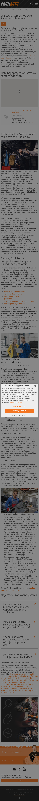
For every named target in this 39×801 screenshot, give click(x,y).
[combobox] (35, 386)
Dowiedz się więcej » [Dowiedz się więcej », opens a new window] (16, 402)
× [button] (36, 387)
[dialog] (19, 400)
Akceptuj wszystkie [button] (19, 411)
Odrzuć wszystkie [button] (19, 406)
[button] (19, 415)
